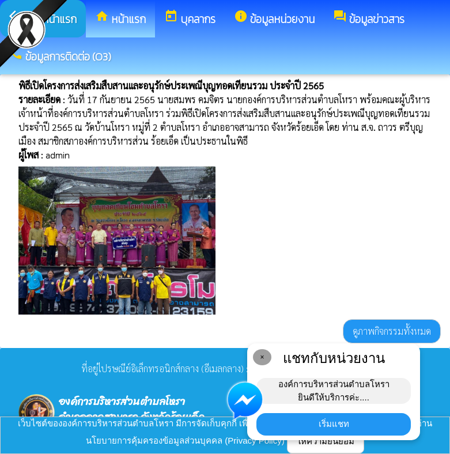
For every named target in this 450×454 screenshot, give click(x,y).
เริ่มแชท (334, 424)
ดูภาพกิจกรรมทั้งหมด (392, 331)
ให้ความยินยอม (325, 441)
